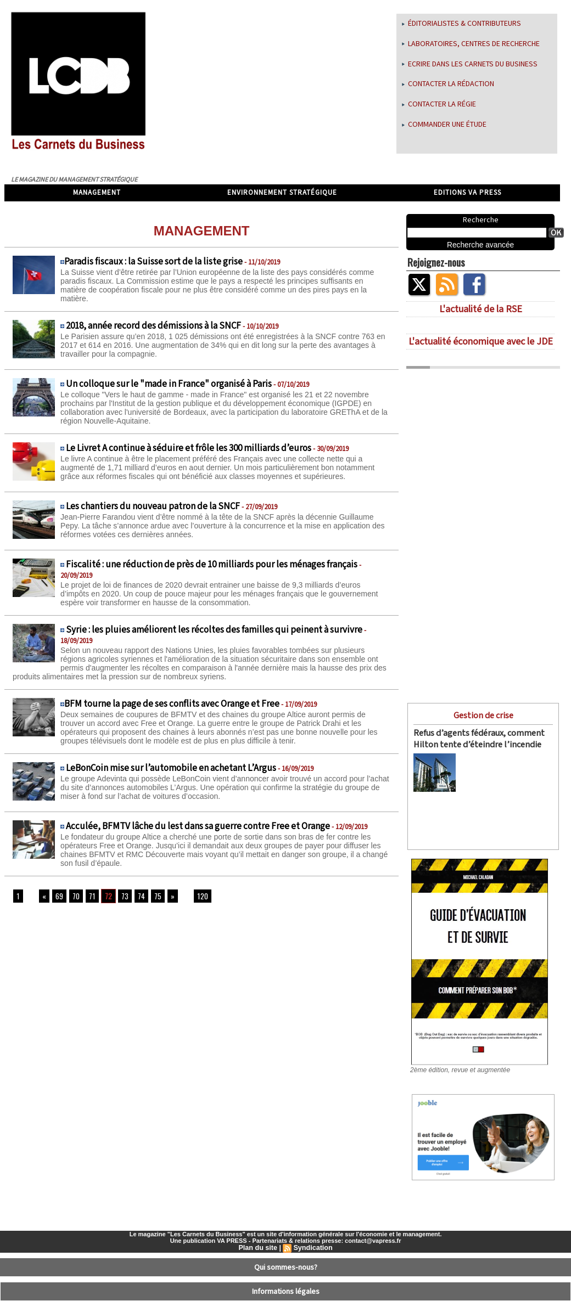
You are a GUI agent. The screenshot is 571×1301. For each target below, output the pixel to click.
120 (196, 896)
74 (137, 896)
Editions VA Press (467, 193)
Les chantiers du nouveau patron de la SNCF (153, 506)
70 (73, 896)
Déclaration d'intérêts (286, 1293)
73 (120, 896)
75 (153, 896)
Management (97, 193)
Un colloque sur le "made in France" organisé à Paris (169, 384)
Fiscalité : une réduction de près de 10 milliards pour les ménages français (211, 565)
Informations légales (285, 1271)
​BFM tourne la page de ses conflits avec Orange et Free (171, 704)
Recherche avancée (480, 245)
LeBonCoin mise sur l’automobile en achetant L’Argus (171, 768)
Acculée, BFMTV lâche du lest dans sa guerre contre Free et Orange (198, 826)
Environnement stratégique (282, 193)
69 (57, 896)
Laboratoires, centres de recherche (471, 44)
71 (89, 896)
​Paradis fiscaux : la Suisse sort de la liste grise (153, 262)
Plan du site (258, 1231)
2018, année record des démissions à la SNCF (153, 326)
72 (104, 896)
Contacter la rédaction (448, 84)
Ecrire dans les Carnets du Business (470, 64)
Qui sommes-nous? (286, 1249)
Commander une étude (444, 124)
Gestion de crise (483, 714)
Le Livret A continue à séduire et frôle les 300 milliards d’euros (188, 448)
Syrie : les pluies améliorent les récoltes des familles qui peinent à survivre (214, 630)
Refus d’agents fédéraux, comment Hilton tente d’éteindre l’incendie (473, 737)
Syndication (312, 1231)
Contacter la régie (439, 104)
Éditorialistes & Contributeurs (461, 24)
